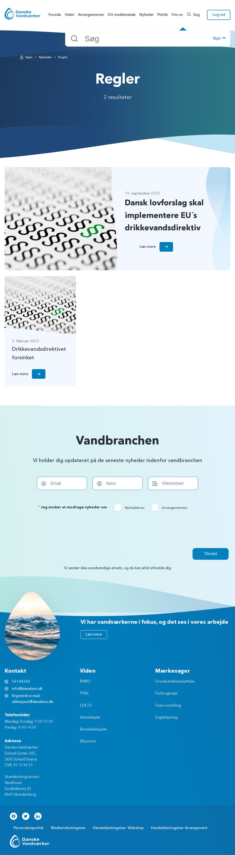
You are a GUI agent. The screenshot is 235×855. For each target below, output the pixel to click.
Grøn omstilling (168, 705)
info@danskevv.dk (27, 688)
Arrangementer (171, 507)
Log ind (219, 14)
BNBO (85, 681)
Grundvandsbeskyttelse (174, 681)
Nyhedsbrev (131, 507)
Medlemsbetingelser (68, 827)
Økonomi (88, 741)
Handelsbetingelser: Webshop (118, 827)
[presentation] (117, 529)
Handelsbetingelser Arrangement (179, 827)
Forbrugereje (166, 693)
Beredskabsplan (93, 729)
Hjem (28, 57)
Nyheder (45, 57)
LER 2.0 (86, 705)
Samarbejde (90, 717)
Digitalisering (166, 717)
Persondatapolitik (29, 827)
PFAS (84, 693)
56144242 (21, 681)
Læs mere (94, 634)
